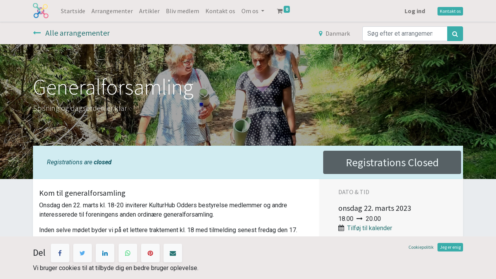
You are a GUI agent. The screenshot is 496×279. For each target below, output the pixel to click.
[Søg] (455, 33)
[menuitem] (73, 11)
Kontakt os (450, 11)
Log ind (415, 11)
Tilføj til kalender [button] (369, 228)
